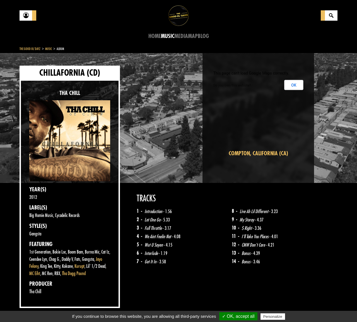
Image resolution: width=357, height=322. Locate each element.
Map (193, 36)
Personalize (272, 316)
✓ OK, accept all (238, 316)
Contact (33, 307)
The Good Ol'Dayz (30, 49)
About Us (89, 308)
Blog (203, 36)
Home (154, 36)
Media (181, 36)
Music (167, 36)
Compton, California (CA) (258, 153)
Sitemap (111, 308)
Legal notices (63, 308)
